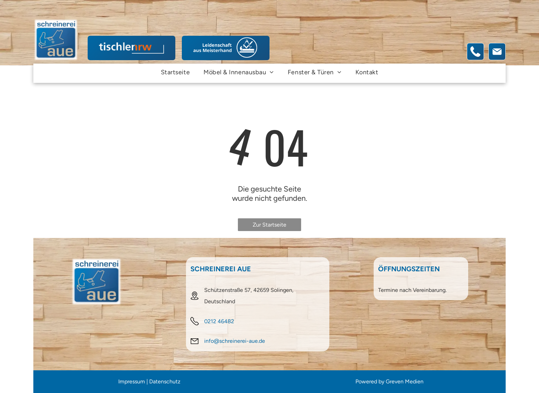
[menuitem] (175, 72)
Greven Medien (405, 381)
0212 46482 (219, 321)
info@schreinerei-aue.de (234, 341)
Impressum (131, 381)
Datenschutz (164, 381)
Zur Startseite (269, 224)
